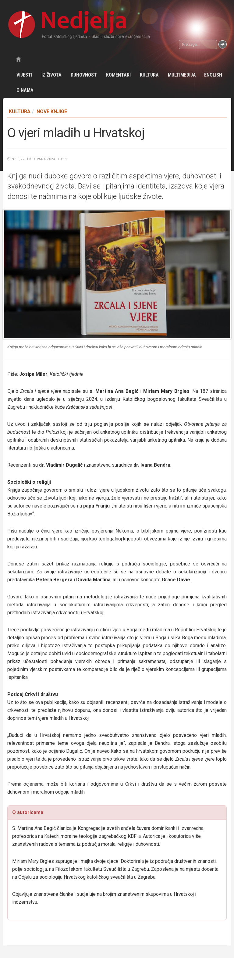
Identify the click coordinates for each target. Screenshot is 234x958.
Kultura (149, 75)
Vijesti (24, 75)
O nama (25, 90)
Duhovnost (84, 75)
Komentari (118, 75)
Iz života (51, 75)
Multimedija (182, 75)
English (213, 75)
